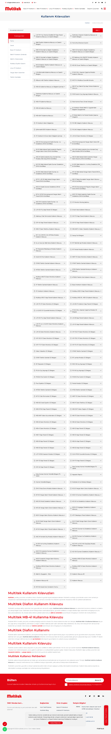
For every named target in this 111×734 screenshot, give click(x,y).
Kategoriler (19, 36)
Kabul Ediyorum (55, 723)
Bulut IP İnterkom (28, 8)
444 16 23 (26, 2)
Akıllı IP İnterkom (42, 8)
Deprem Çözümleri (93, 8)
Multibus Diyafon (67, 8)
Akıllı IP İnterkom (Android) (18, 54)
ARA (98, 30)
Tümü (12, 41)
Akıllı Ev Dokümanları (16, 59)
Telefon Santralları (80, 8)
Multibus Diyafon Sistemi (17, 63)
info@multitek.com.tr (12, 2)
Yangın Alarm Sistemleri (17, 72)
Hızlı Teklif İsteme (45, 707)
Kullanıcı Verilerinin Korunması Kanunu (80, 684)
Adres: (78, 706)
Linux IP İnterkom (54, 8)
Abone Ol (98, 680)
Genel (12, 45)
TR (34, 2)
